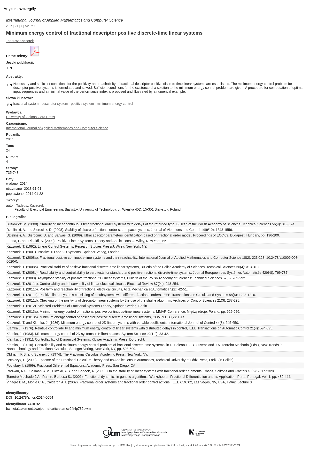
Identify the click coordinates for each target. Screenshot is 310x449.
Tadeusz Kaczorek (20, 41)
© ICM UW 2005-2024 (227, 445)
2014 (9, 26)
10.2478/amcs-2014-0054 (34, 397)
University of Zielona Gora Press (30, 117)
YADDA (171, 445)
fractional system (26, 104)
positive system (82, 104)
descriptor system (54, 104)
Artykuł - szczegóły (20, 9)
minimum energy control (115, 104)
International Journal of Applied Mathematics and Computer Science (64, 20)
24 (16, 26)
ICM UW (125, 445)
